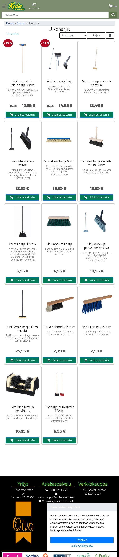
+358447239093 (58, 490)
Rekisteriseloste (93, 493)
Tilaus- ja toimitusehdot (93, 490)
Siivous (21, 23)
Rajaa (96, 35)
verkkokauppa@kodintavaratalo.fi (56, 497)
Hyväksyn (81, 540)
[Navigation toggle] (4, 6)
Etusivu (10, 23)
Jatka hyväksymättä (82, 546)
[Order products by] (73, 35)
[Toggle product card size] (110, 35)
